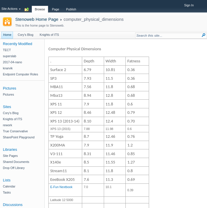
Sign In (189, 5)
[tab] (40, 6)
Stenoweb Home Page (36, 19)
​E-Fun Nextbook (61, 187)
